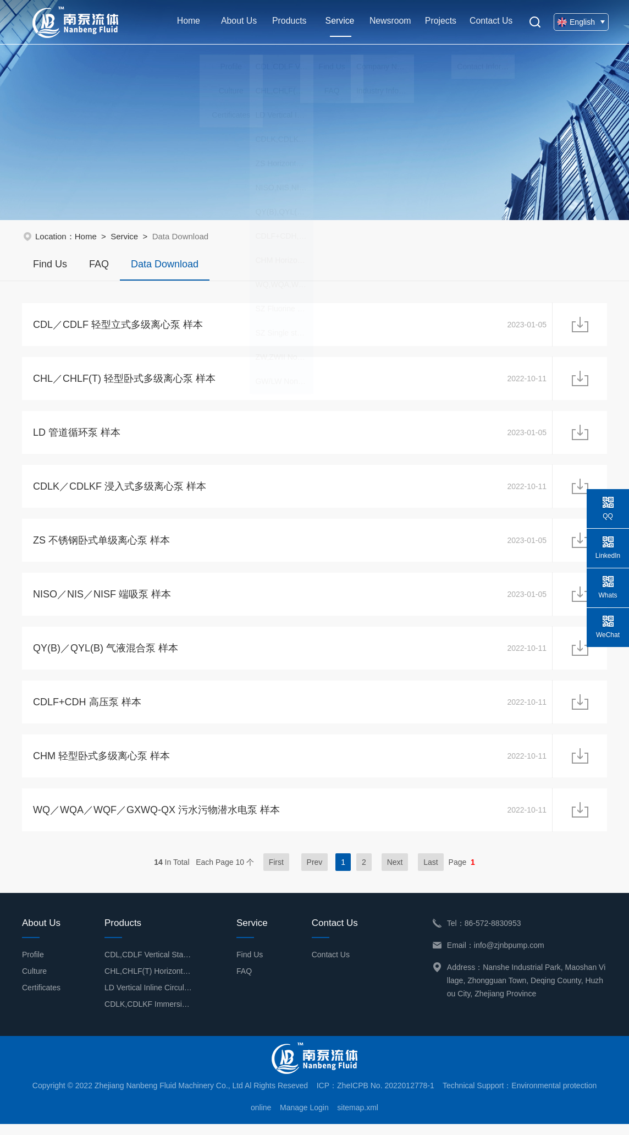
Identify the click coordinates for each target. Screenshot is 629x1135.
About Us (237, 21)
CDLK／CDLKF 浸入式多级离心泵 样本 (119, 490)
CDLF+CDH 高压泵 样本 (87, 710)
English (579, 22)
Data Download (164, 270)
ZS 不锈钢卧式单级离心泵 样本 (101, 545)
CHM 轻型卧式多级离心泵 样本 (101, 765)
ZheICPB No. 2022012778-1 (385, 1096)
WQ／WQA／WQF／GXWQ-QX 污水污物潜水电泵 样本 (156, 820)
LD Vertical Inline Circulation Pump (148, 998)
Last (430, 873)
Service (337, 28)
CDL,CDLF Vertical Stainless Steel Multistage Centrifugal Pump (148, 965)
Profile (33, 965)
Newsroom (388, 21)
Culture (34, 982)
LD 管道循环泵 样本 (76, 435)
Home (188, 21)
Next (395, 873)
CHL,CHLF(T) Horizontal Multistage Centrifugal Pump (148, 982)
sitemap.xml (357, 1118)
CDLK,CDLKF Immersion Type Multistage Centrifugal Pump (148, 1015)
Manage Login (304, 1118)
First (276, 873)
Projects (438, 21)
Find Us (50, 264)
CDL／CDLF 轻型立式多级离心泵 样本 (118, 325)
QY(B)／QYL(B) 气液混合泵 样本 (105, 655)
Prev (315, 873)
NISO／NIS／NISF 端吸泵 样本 (102, 600)
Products (288, 21)
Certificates (41, 998)
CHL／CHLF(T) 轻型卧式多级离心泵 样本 (124, 380)
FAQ (99, 264)
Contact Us (488, 21)
